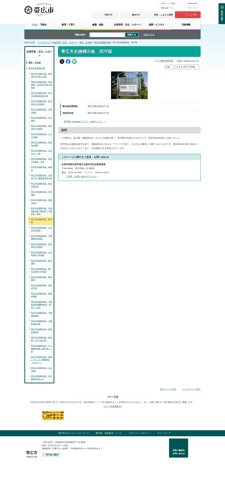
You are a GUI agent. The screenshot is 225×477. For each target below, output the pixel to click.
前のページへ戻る (168, 389)
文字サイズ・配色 (168, 3)
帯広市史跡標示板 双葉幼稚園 (41, 295)
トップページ (44, 42)
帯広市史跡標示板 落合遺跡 (41, 262)
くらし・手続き (39, 24)
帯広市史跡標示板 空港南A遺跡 (41, 143)
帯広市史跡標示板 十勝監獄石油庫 (41, 322)
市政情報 (186, 24)
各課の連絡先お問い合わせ (178, 452)
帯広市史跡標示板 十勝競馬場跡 (41, 314)
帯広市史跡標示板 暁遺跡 (41, 168)
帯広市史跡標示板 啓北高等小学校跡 (41, 245)
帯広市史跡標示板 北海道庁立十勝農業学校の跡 (41, 176)
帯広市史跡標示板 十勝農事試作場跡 (41, 237)
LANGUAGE (192, 3)
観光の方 (136, 15)
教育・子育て (68, 24)
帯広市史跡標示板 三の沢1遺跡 (41, 135)
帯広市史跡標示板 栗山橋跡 (41, 278)
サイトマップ (192, 8)
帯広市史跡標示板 (102, 42)
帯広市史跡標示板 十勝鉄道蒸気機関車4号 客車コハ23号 (41, 305)
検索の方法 (149, 34)
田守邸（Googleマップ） (85, 121)
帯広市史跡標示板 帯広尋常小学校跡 (41, 127)
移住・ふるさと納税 (163, 15)
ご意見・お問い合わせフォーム (81, 176)
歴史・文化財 (85, 42)
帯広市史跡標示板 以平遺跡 (41, 119)
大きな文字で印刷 (185, 67)
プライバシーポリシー (140, 433)
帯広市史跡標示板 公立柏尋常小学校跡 (41, 253)
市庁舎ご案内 (52, 455)
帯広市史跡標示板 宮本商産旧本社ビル (41, 377)
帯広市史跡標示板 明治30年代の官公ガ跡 (41, 75)
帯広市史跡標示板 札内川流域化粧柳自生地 (41, 94)
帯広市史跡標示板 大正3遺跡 (41, 369)
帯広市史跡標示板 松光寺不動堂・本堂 (41, 160)
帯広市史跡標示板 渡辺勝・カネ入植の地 (41, 339)
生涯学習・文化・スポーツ (127, 24)
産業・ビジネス (156, 24)
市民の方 (108, 15)
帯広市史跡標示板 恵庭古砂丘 (41, 201)
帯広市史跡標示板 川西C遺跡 (41, 111)
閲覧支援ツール (167, 8)
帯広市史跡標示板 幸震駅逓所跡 (41, 330)
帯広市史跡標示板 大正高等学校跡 (41, 229)
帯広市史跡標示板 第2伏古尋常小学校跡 (41, 270)
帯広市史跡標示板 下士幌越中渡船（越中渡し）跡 (41, 349)
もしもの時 (191, 15)
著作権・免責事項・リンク (109, 433)
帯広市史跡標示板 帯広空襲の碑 (41, 185)
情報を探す (80, 34)
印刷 (168, 67)
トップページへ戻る (191, 389)
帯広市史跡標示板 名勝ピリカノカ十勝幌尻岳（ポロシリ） (41, 360)
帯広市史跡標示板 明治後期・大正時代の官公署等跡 (41, 85)
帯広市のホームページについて (73, 433)
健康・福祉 (97, 24)
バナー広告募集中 (112, 406)
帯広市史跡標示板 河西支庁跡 (41, 286)
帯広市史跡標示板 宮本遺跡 (41, 193)
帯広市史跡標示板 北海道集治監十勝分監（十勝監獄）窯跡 (41, 211)
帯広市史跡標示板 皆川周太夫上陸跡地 (41, 102)
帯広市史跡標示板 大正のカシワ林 (41, 152)
